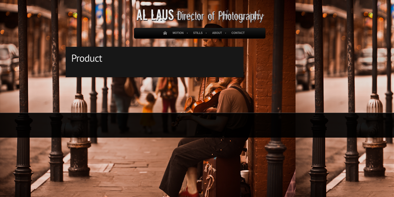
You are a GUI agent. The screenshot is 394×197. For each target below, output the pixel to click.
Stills (198, 33)
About (218, 33)
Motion (179, 33)
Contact (238, 32)
